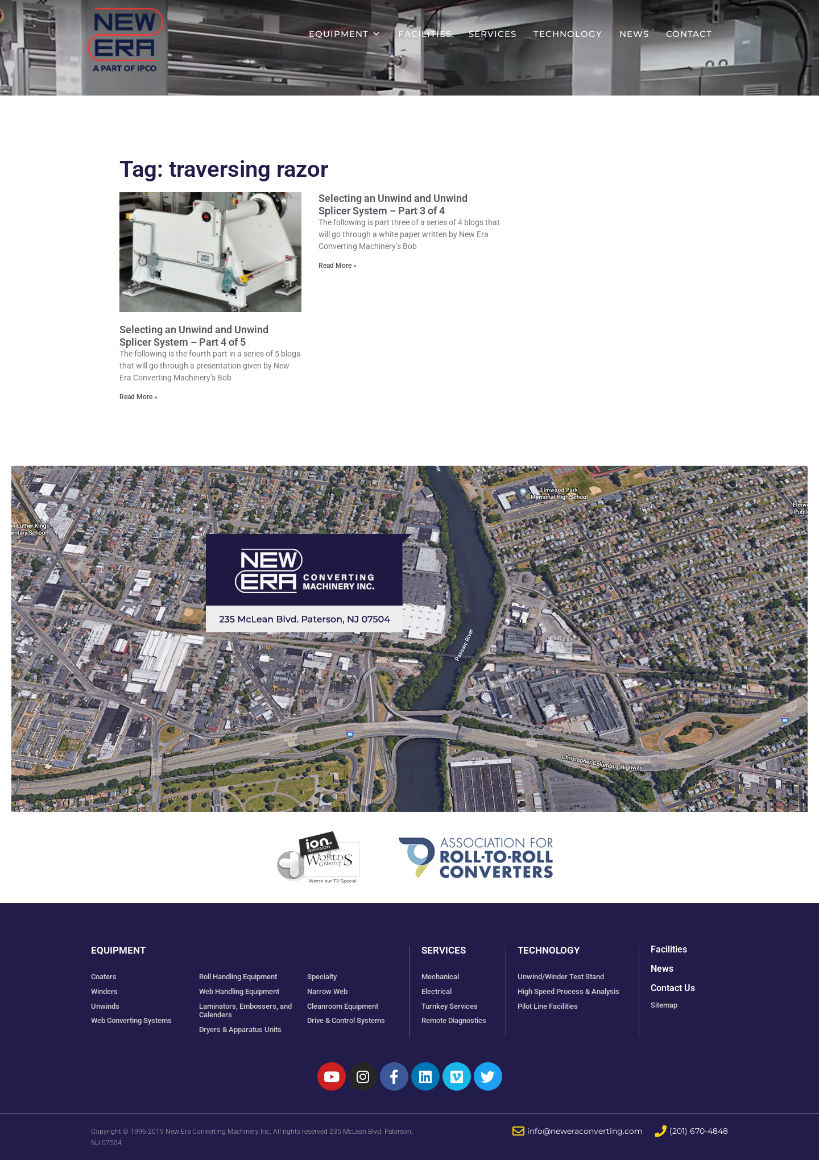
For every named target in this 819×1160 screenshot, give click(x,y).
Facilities (425, 33)
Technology (567, 33)
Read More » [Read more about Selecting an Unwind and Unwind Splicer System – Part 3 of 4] (337, 266)
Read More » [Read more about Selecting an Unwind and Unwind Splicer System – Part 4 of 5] (138, 397)
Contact (689, 33)
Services (492, 33)
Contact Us (673, 988)
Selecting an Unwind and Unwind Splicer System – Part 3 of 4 (393, 204)
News (634, 33)
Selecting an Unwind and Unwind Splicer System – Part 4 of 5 (193, 336)
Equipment (345, 33)
